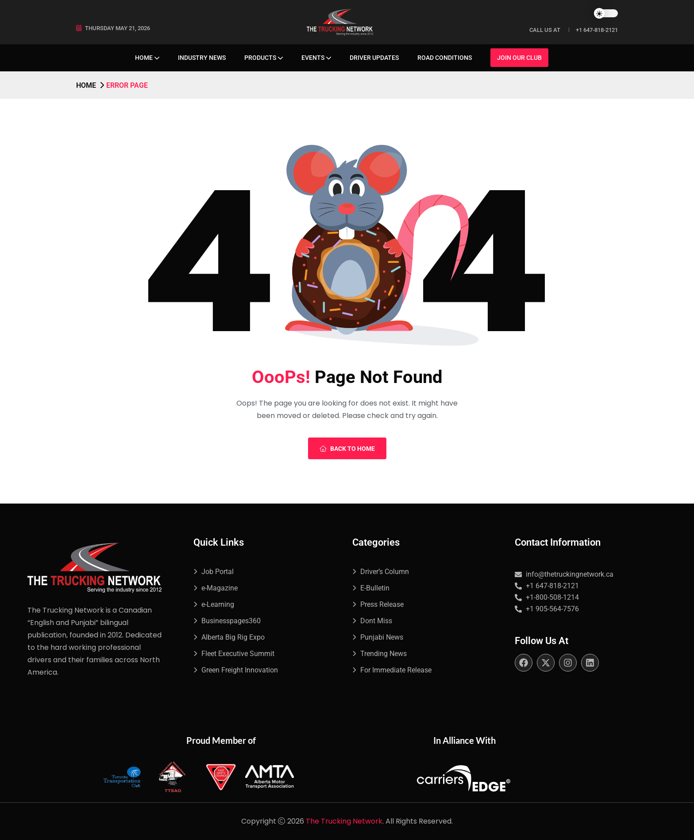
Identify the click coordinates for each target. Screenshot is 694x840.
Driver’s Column (384, 571)
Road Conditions (444, 57)
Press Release (382, 604)
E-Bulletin (374, 588)
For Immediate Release (396, 670)
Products (260, 57)
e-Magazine (219, 588)
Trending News (383, 653)
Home (144, 57)
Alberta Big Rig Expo (233, 637)
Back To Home (347, 448)
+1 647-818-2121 (597, 30)
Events (312, 57)
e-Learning (217, 604)
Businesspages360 (231, 621)
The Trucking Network (344, 821)
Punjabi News (381, 637)
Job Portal (217, 571)
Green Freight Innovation (239, 670)
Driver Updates (374, 57)
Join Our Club (519, 57)
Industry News (202, 57)
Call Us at (544, 30)
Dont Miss (376, 621)
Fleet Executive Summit (237, 653)
